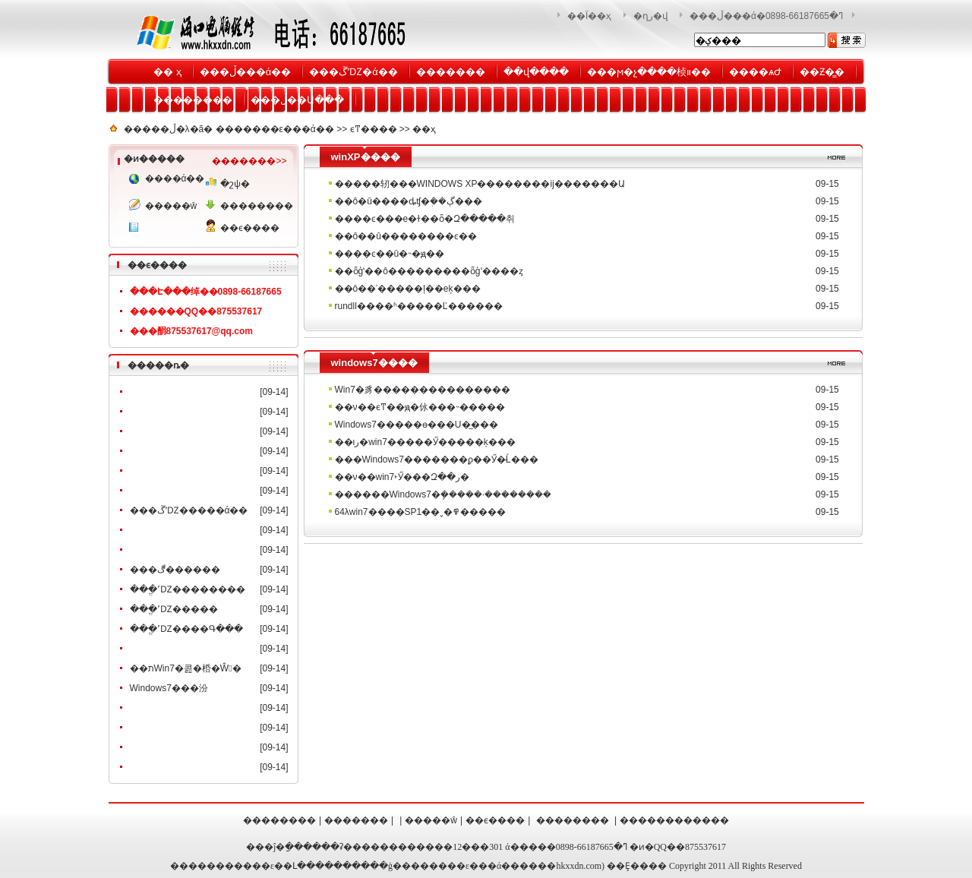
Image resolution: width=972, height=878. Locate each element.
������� (450, 71)
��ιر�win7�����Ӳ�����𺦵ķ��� (425, 442)
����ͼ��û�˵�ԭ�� (390, 253)
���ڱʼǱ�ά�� (353, 71)
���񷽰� (165, 228)
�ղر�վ (650, 16)
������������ (674, 820)
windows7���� (374, 362)
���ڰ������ (175, 569)
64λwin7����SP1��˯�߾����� (421, 512)
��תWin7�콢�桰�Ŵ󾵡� (185, 668)
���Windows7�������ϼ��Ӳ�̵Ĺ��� (436, 459)
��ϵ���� (248, 228)
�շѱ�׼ (235, 183)
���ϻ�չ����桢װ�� (649, 71)
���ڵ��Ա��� (297, 100)
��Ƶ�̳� (822, 71)
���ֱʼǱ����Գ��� (186, 629)
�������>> (249, 161)
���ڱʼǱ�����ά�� (189, 510)
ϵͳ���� (373, 129)
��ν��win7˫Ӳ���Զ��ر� (402, 477)
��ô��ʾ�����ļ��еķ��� (408, 288)
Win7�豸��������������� (422, 389)
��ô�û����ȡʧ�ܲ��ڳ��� (408, 201)
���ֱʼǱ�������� (187, 589)
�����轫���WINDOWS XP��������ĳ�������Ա (480, 183)
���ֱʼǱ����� (174, 609)
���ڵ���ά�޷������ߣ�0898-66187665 (766, 16)
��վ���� (536, 71)
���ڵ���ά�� (246, 71)
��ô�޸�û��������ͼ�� (406, 236)
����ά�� (173, 178)
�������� (192, 100)
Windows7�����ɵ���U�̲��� (416, 424)
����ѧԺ (755, 71)
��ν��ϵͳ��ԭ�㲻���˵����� (420, 407)
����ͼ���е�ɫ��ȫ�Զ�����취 (425, 218)
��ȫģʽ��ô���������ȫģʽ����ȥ (429, 271)
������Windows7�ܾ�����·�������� (443, 494)
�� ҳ (167, 71)
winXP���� (365, 157)
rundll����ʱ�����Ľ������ (419, 306)
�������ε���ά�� (275, 129)
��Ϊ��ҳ (589, 16)
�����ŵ (171, 206)
